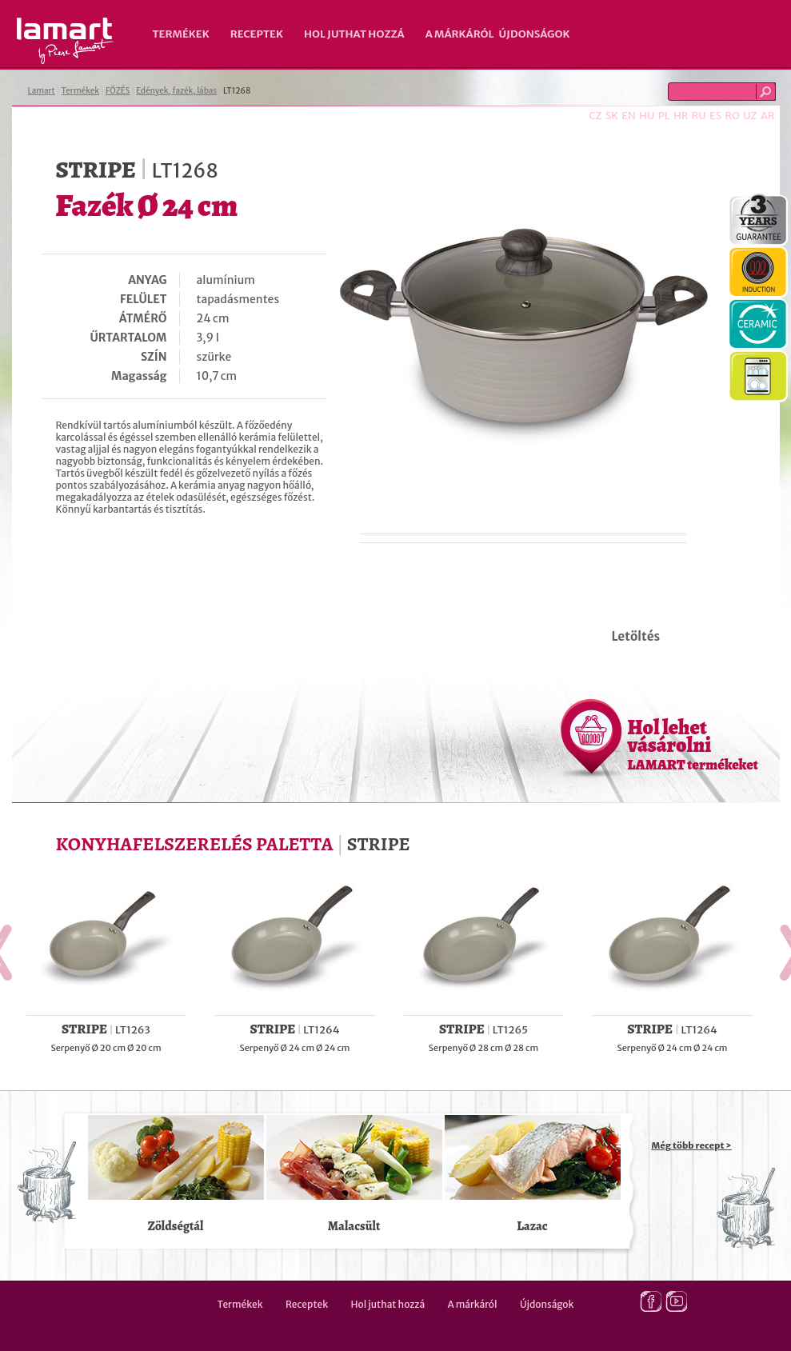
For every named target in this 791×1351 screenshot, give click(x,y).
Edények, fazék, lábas (176, 91)
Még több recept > (692, 1145)
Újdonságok (534, 34)
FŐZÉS (118, 91)
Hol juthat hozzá (354, 34)
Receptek (256, 34)
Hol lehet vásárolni (693, 743)
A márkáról (459, 34)
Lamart (65, 41)
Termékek (181, 34)
